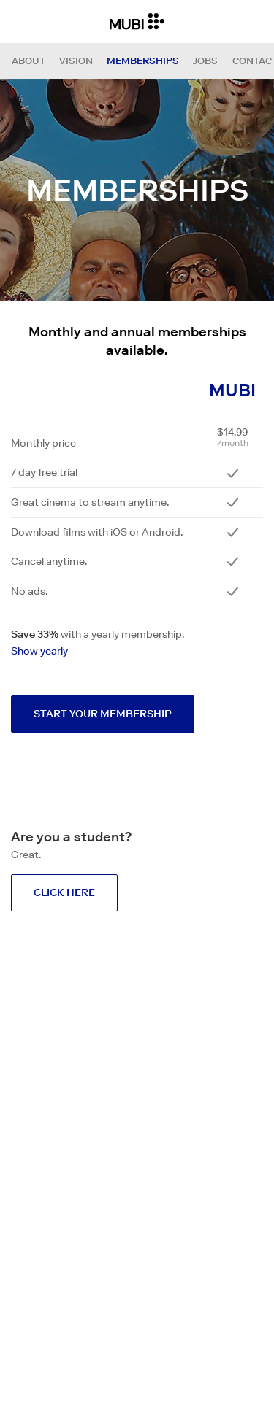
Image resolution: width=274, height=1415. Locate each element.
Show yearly (39, 651)
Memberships (143, 61)
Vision (76, 61)
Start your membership (103, 713)
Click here (64, 892)
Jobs (205, 61)
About (28, 61)
